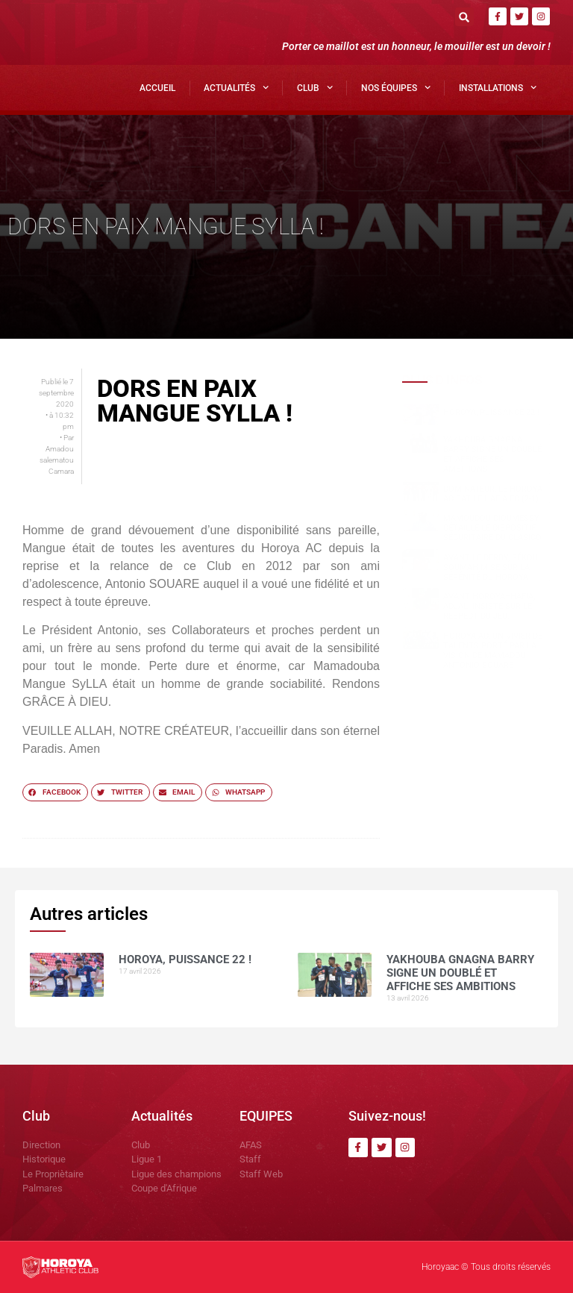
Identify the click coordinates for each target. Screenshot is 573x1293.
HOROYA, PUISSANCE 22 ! (491, 412)
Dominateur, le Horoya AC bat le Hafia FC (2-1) (492, 494)
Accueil (157, 88)
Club (315, 87)
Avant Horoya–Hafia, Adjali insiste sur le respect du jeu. (489, 606)
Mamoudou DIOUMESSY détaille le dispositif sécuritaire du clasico (492, 527)
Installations (497, 87)
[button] (464, 16)
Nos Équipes (395, 87)
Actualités (236, 87)
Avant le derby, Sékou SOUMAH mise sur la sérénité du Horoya (490, 567)
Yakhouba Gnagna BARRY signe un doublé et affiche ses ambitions (492, 455)
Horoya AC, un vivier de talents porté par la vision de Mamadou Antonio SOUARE (492, 651)
